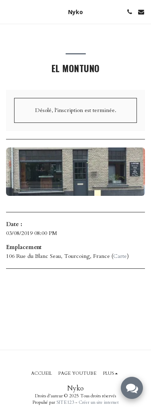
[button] (9, 11)
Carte (120, 256)
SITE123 (65, 402)
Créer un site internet (99, 402)
